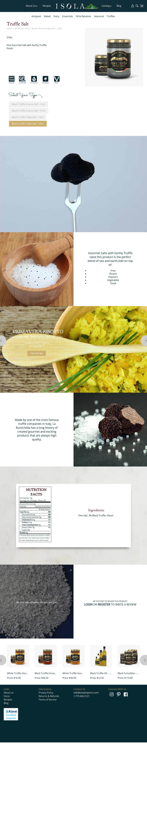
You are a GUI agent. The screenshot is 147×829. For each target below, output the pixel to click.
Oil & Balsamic (83, 16)
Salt (27, 28)
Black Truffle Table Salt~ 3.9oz (47, 28)
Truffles (111, 16)
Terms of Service (48, 699)
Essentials (67, 16)
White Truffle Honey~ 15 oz (73, 673)
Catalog (106, 5)
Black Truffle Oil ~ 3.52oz (101, 673)
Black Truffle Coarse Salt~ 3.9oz (29, 110)
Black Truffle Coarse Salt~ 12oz (28, 104)
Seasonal (99, 16)
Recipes (47, 5)
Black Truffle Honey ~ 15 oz (46, 673)
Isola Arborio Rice (18, 336)
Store (7, 696)
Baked (47, 16)
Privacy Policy (46, 692)
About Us (32, 5)
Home (9, 28)
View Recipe (36, 353)
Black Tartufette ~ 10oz (129, 673)
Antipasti (36, 16)
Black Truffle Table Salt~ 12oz (27, 117)
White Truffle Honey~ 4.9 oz (18, 673)
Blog (119, 5)
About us (8, 692)
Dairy (56, 16)
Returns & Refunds (49, 696)
